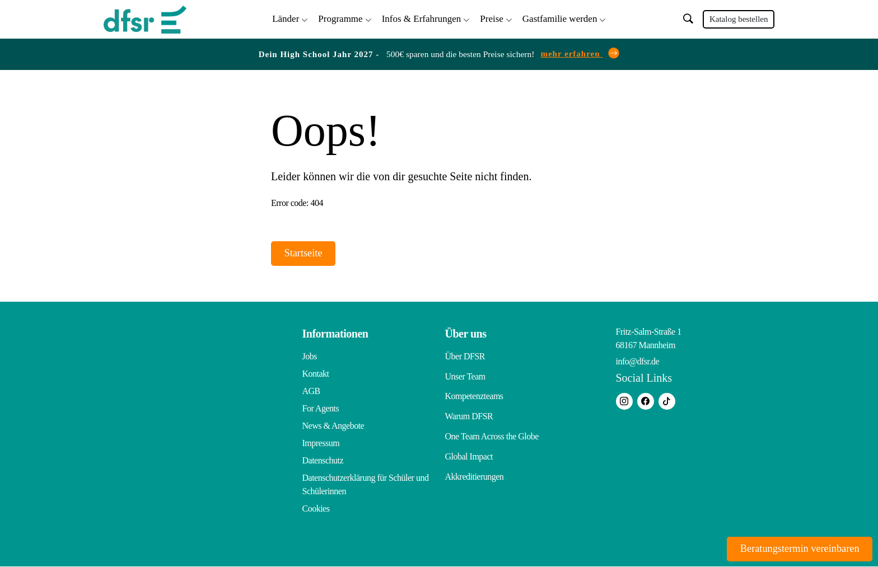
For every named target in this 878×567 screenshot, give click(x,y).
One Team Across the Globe (492, 426)
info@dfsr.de (638, 362)
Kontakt (315, 374)
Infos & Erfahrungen (421, 17)
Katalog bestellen (738, 17)
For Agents (320, 409)
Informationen (335, 334)
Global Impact (469, 443)
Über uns (466, 334)
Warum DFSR (469, 409)
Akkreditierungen (474, 461)
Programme (340, 17)
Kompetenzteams (474, 391)
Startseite (309, 252)
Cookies (316, 509)
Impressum (321, 443)
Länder (285, 17)
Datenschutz (323, 461)
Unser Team (465, 374)
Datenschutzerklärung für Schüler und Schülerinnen (365, 485)
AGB (311, 391)
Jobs (309, 357)
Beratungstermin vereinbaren (789, 547)
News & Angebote (333, 426)
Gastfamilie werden (559, 17)
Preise (491, 17)
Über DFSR (465, 357)
